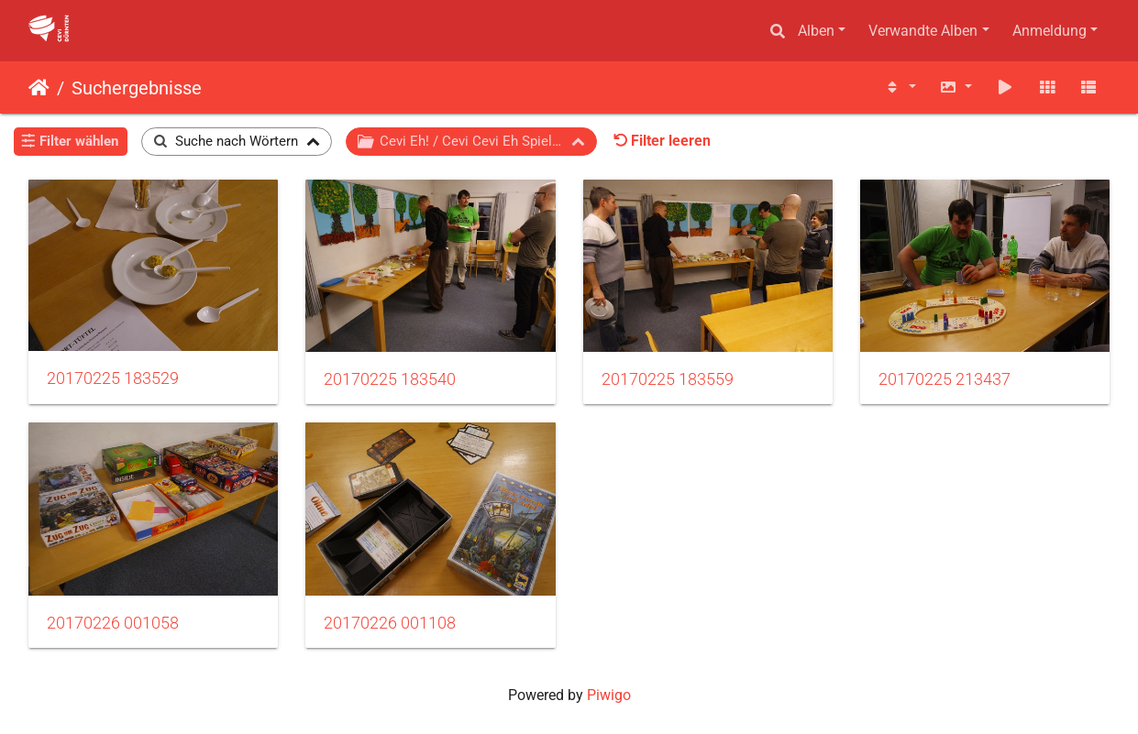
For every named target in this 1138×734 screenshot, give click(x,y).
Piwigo (609, 695)
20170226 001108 (390, 623)
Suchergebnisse (137, 88)
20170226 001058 (113, 623)
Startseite (39, 88)
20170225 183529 (113, 378)
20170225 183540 (390, 379)
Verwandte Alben (923, 30)
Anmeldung (1049, 30)
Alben (816, 30)
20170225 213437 (944, 379)
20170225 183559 (668, 379)
